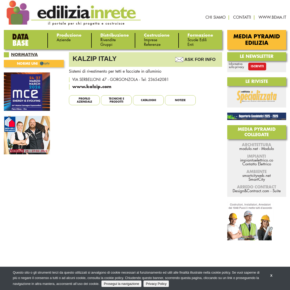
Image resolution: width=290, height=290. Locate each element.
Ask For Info (200, 59)
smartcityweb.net (256, 176)
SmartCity (256, 179)
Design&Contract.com (251, 191)
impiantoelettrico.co (256, 160)
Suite (277, 191)
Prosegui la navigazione (121, 284)
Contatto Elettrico (256, 164)
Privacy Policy (156, 284)
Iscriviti (257, 66)
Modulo (267, 149)
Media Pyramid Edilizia (256, 40)
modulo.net (248, 149)
